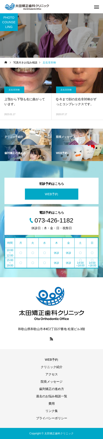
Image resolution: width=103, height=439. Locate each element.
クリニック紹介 (52, 367)
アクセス (51, 374)
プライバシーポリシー (51, 418)
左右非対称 (14, 90)
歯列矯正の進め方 (51, 389)
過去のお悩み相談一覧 (51, 396)
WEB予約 (51, 194)
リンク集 (51, 411)
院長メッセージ (52, 381)
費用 (51, 403)
